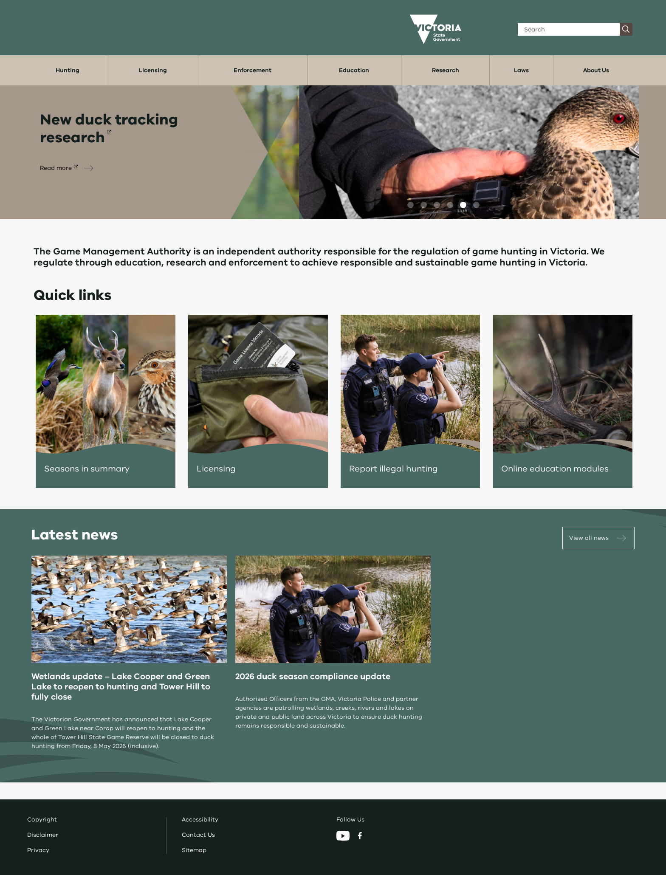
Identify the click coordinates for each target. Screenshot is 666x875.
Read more (56, 168)
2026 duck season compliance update (312, 676)
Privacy (38, 850)
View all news (589, 538)
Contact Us (198, 835)
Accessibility (200, 820)
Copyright (42, 820)
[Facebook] (360, 835)
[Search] (569, 29)
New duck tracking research (109, 128)
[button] (410, 205)
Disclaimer (42, 835)
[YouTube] (343, 835)
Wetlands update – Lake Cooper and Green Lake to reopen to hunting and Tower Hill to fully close (120, 687)
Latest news (74, 535)
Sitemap (194, 850)
